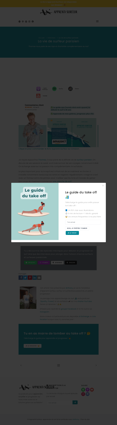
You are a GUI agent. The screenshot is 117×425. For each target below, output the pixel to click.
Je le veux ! (72, 233)
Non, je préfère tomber (77, 228)
